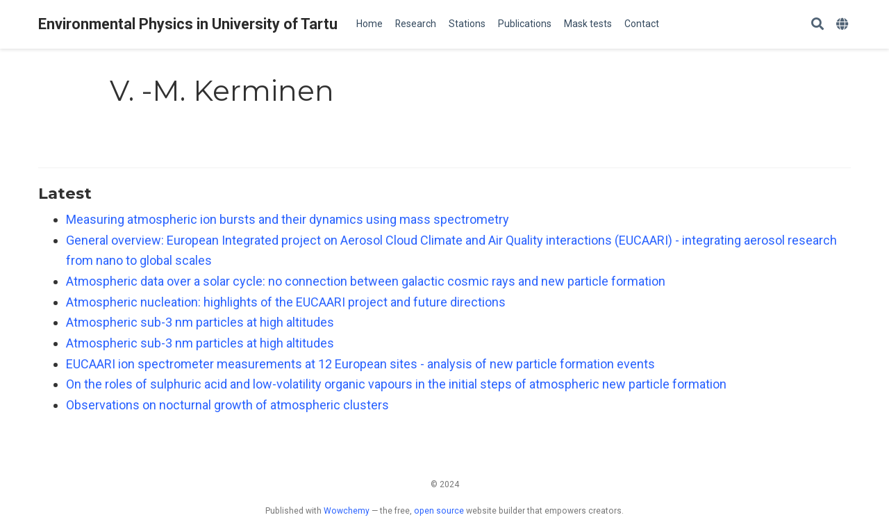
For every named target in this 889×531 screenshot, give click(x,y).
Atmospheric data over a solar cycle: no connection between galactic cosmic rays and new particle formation (365, 281)
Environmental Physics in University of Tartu (188, 24)
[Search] (817, 25)
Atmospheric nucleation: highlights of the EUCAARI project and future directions (286, 302)
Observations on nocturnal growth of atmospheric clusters (227, 405)
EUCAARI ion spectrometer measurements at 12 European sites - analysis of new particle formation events (360, 364)
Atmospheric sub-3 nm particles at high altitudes (200, 322)
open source (439, 511)
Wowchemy (346, 511)
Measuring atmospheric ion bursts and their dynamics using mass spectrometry (287, 219)
